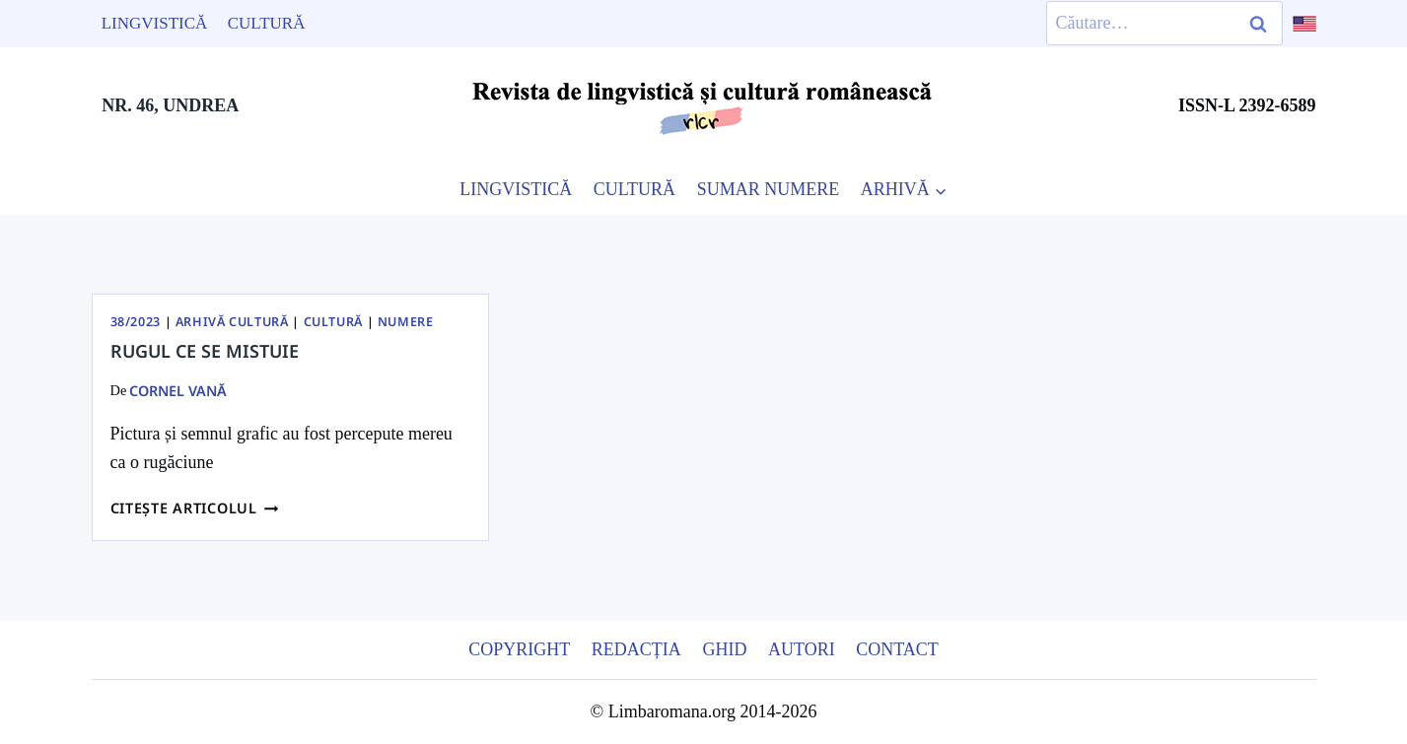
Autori (801, 649)
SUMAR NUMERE (768, 189)
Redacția (636, 649)
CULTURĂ (634, 189)
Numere (406, 321)
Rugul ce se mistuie (204, 351)
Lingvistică (155, 23)
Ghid (724, 649)
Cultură (267, 23)
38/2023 (135, 321)
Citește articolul (194, 508)
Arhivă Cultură (232, 321)
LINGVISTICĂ (515, 189)
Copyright (519, 649)
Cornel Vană (178, 390)
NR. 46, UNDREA (170, 105)
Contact (897, 649)
